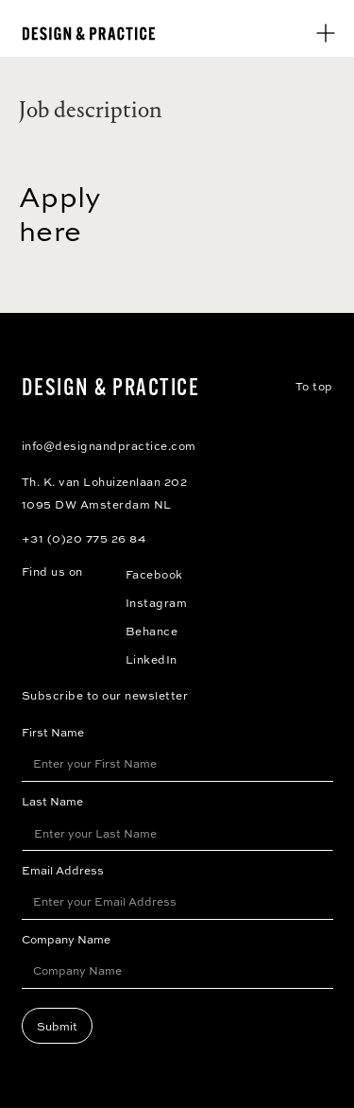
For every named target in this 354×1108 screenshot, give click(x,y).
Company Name (66, 938)
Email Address (63, 869)
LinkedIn (151, 658)
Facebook (154, 573)
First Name (53, 731)
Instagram (157, 602)
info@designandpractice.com (109, 445)
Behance (152, 630)
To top (314, 385)
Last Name (52, 800)
